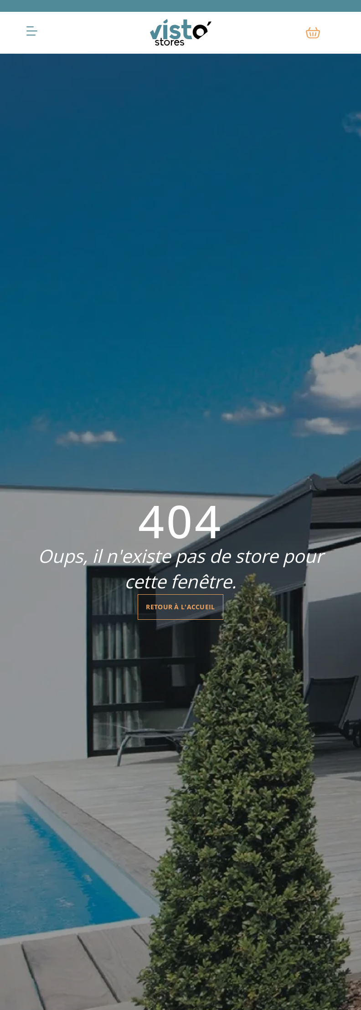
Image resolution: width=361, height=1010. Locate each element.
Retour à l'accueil (180, 606)
